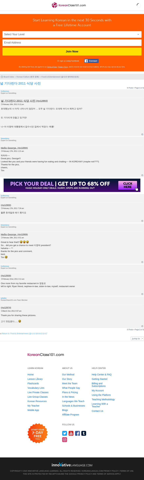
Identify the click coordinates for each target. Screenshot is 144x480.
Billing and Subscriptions (99, 384)
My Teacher (33, 405)
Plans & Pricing (70, 392)
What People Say (71, 388)
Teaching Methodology (103, 399)
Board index (9, 77)
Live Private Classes (38, 392)
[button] (139, 5)
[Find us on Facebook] (77, 433)
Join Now (72, 51)
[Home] (69, 8)
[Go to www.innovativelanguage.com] (72, 464)
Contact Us (97, 411)
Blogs (65, 410)
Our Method (68, 374)
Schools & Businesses (73, 405)
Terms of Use (52, 67)
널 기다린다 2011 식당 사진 (20, 83)
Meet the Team (69, 383)
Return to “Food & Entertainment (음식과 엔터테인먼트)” (24, 334)
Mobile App (33, 410)
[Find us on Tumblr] (83, 433)
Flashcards (33, 383)
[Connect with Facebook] (91, 60)
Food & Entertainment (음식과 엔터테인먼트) (60, 77)
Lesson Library (35, 379)
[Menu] (5, 5)
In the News (68, 396)
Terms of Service (106, 474)
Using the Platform (101, 395)
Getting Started (99, 379)
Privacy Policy (63, 67)
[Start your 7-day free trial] (38, 433)
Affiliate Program (70, 414)
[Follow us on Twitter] (64, 433)
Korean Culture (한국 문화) (27, 77)
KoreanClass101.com (92, 471)
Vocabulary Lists (36, 388)
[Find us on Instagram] (64, 439)
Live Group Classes (38, 396)
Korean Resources (37, 401)
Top (142, 134)
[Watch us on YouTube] (71, 433)
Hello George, (9, 147)
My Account (98, 390)
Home (31, 374)
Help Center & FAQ (102, 374)
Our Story (67, 379)
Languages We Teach (73, 401)
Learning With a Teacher (100, 405)
